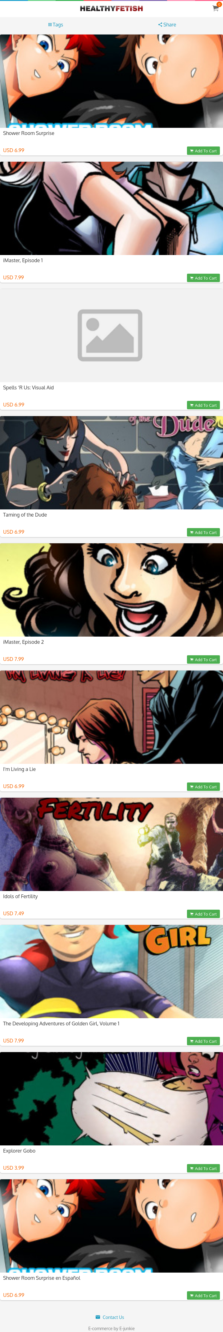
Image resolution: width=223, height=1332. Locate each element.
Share (167, 24)
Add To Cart (203, 150)
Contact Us (110, 1317)
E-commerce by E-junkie (111, 1328)
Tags (55, 24)
